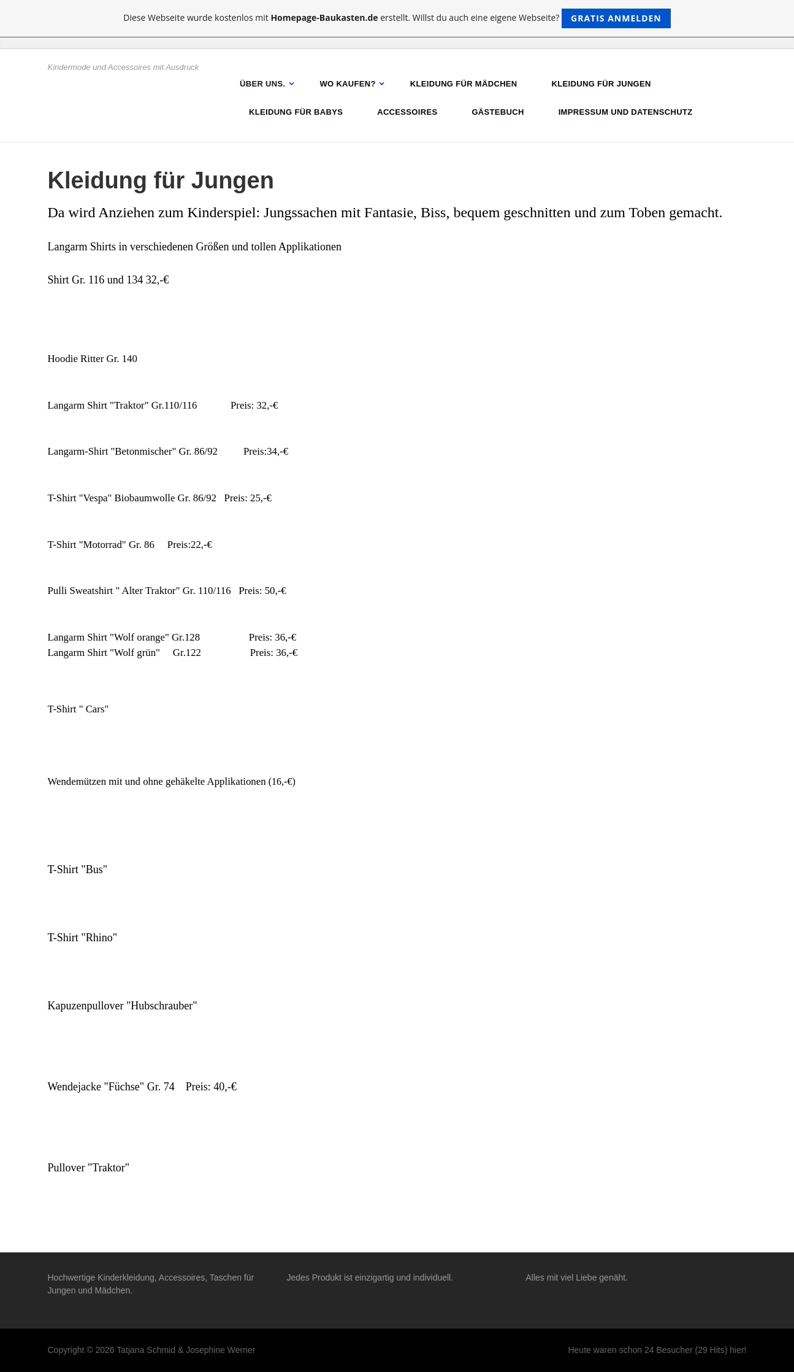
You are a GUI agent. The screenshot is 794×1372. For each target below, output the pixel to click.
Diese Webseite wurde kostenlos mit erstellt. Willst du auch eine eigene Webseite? (397, 18)
